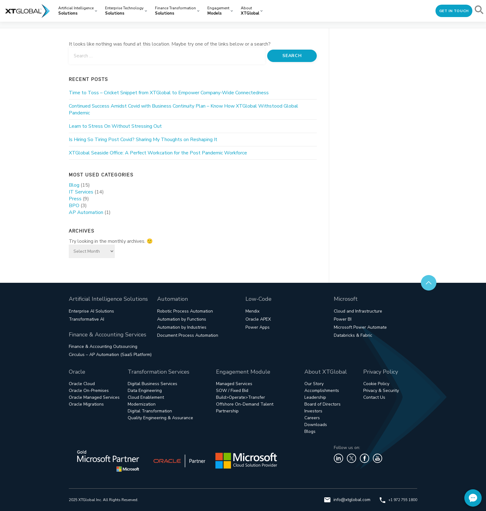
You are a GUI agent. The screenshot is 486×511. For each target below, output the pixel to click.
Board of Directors (322, 404)
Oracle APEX (258, 319)
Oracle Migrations (86, 404)
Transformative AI (86, 319)
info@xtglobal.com (347, 500)
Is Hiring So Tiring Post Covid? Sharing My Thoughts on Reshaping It (143, 139)
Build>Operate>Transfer (240, 397)
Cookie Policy (376, 384)
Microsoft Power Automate (360, 327)
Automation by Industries (181, 327)
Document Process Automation (187, 335)
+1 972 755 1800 (398, 499)
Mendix (252, 311)
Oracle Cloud (82, 384)
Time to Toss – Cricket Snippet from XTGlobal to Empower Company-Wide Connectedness (169, 92)
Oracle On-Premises (89, 390)
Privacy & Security (381, 390)
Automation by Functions (181, 319)
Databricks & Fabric (353, 335)
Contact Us (374, 397)
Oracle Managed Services (94, 397)
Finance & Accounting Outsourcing (103, 346)
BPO (74, 205)
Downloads (315, 425)
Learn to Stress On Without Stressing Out (115, 126)
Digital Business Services (152, 384)
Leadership (315, 397)
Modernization (142, 404)
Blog (74, 185)
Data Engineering (145, 390)
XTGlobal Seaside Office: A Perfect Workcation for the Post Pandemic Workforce (158, 152)
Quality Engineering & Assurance (160, 418)
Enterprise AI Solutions (91, 311)
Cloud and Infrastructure (358, 311)
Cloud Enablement (146, 397)
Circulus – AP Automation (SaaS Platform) (110, 355)
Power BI (342, 319)
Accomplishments (321, 390)
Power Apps (257, 327)
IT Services (81, 192)
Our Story (314, 384)
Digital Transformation (150, 411)
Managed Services (234, 384)
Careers (312, 418)
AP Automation (86, 212)
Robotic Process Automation (185, 311)
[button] (479, 11)
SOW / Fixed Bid (232, 390)
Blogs (310, 431)
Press (75, 198)
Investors (313, 411)
